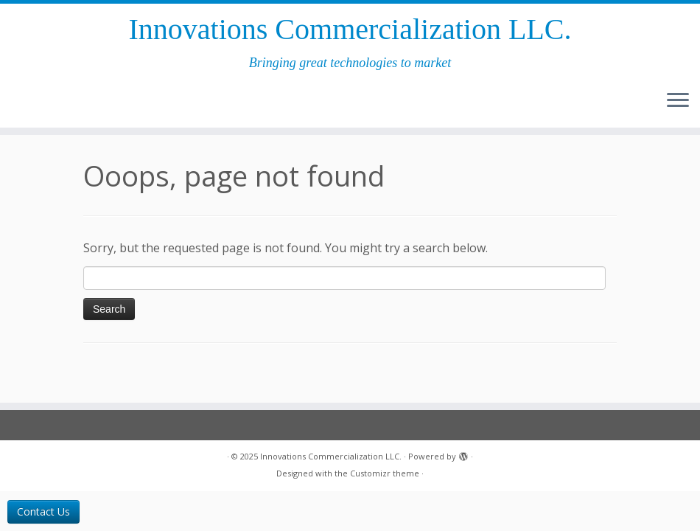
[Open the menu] (678, 101)
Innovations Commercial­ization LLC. (350, 29)
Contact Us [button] (43, 511)
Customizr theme (384, 473)
